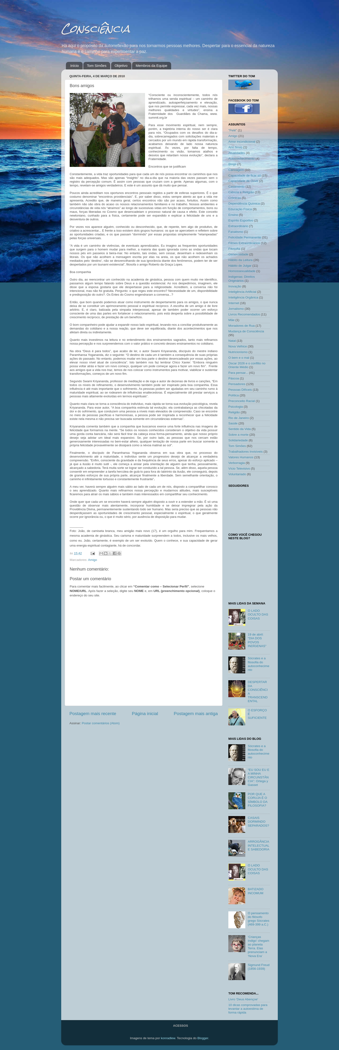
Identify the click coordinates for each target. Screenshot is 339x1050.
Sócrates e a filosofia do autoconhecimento (258, 664)
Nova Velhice (237, 346)
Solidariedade (238, 440)
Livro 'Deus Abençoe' (243, 999)
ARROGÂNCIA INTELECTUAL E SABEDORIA (258, 845)
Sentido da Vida (239, 429)
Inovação (234, 286)
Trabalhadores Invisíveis (245, 451)
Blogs (232, 164)
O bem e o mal (238, 357)
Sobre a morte (238, 434)
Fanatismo (235, 231)
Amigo (92, 560)
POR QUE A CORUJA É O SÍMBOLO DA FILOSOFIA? (257, 799)
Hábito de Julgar (239, 265)
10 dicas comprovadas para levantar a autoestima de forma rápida (247, 1008)
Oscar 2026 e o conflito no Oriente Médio (247, 365)
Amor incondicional (241, 141)
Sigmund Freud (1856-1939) (258, 966)
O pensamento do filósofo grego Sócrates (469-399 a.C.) (258, 918)
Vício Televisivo (239, 468)
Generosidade (238, 254)
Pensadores (236, 384)
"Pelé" (232, 130)
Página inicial (145, 713)
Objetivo (121, 66)
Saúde (233, 423)
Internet (233, 303)
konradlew (168, 1038)
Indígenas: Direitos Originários (241, 278)
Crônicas (234, 198)
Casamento (236, 186)
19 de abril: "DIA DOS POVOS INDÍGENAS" (257, 640)
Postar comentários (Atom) (101, 723)
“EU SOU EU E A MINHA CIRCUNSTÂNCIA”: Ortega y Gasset (258, 777)
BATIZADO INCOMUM (255, 891)
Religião (234, 412)
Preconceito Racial (241, 401)
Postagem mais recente (92, 713)
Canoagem (236, 170)
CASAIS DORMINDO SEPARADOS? (258, 821)
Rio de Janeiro (238, 418)
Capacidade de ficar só (244, 175)
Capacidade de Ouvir (243, 181)
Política (233, 395)
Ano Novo (235, 147)
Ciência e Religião (241, 192)
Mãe (231, 320)
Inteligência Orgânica (243, 297)
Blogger (202, 1038)
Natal (232, 340)
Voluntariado (237, 474)
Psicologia (235, 406)
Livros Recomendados (244, 314)
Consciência (95, 28)
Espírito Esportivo (240, 220)
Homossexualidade (241, 271)
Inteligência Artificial (242, 292)
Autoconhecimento (241, 158)
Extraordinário (238, 226)
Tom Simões (96, 66)
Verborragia (236, 463)
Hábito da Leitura (240, 260)
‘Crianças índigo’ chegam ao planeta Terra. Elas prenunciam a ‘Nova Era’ (258, 946)
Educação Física (240, 209)
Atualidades (236, 153)
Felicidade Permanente (244, 237)
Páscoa (233, 378)
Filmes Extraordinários (244, 243)
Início (74, 66)
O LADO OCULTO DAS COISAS (258, 614)
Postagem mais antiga (196, 713)
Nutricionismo (238, 352)
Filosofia (234, 248)
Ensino (233, 215)
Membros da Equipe (151, 66)
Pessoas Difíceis (240, 389)
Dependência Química (244, 203)
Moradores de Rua (241, 325)
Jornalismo (236, 308)
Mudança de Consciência (246, 331)
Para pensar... (238, 372)
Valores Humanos (240, 457)
